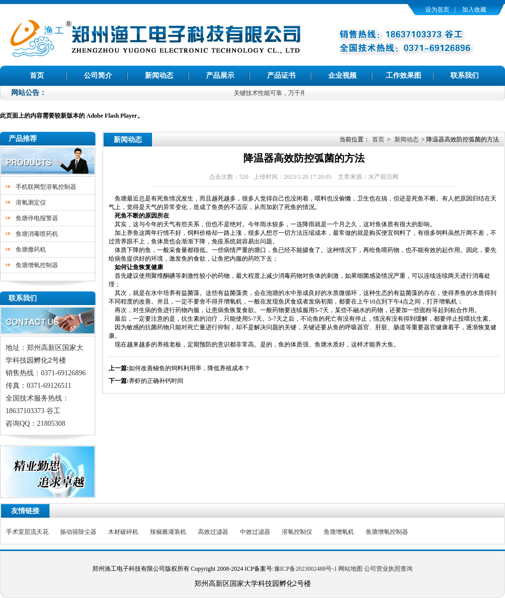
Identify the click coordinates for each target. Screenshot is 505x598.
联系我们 (464, 75)
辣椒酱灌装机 (168, 531)
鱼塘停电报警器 (37, 218)
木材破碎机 (123, 531)
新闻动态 (159, 75)
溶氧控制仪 (297, 531)
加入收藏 (474, 9)
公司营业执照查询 (388, 568)
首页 (37, 75)
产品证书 (281, 75)
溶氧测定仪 (31, 202)
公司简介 (98, 75)
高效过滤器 (213, 531)
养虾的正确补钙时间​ (156, 380)
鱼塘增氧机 (339, 531)
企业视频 (342, 75)
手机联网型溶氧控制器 (46, 186)
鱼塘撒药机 (31, 249)
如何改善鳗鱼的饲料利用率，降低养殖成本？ (189, 368)
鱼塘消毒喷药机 (37, 233)
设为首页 (437, 9)
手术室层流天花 (27, 531)
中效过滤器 (255, 531)
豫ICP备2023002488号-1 (305, 568)
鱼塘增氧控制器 (37, 265)
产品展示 (220, 75)
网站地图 (350, 568)
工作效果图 (403, 75)
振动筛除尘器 (78, 531)
